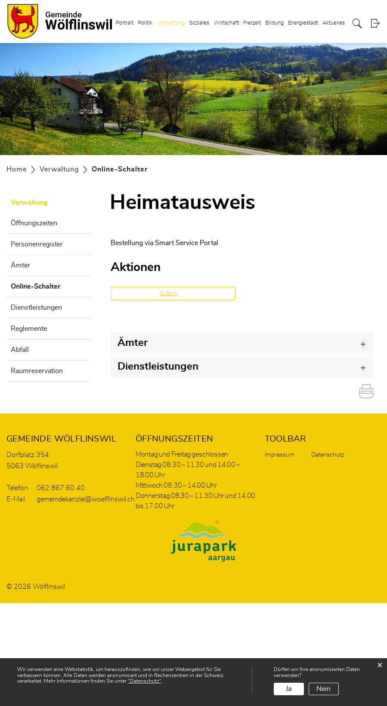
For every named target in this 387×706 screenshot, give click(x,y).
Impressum (279, 455)
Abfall (20, 349)
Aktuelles (333, 23)
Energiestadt (303, 23)
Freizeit (252, 23)
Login (375, 23)
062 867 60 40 (61, 488)
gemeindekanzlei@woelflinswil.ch (86, 499)
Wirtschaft (226, 23)
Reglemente (29, 328)
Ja (288, 688)
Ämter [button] (133, 343)
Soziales (199, 23)
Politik (145, 23)
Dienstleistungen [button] (158, 366)
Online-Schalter (50, 285)
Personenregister (37, 244)
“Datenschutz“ (144, 681)
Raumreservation (37, 370)
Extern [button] (169, 293)
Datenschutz (327, 455)
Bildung (274, 23)
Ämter (20, 265)
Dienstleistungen (36, 307)
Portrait (124, 23)
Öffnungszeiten (34, 223)
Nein (323, 688)
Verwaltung (171, 23)
